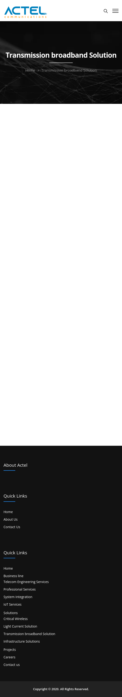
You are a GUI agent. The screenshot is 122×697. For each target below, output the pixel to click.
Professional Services (20, 589)
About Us (11, 519)
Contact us (12, 664)
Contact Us (12, 527)
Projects (10, 649)
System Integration (18, 597)
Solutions (11, 613)
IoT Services (13, 604)
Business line (13, 576)
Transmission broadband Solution (29, 634)
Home (30, 70)
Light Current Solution (20, 626)
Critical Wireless (16, 618)
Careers (9, 657)
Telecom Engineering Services (26, 581)
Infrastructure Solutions (22, 641)
